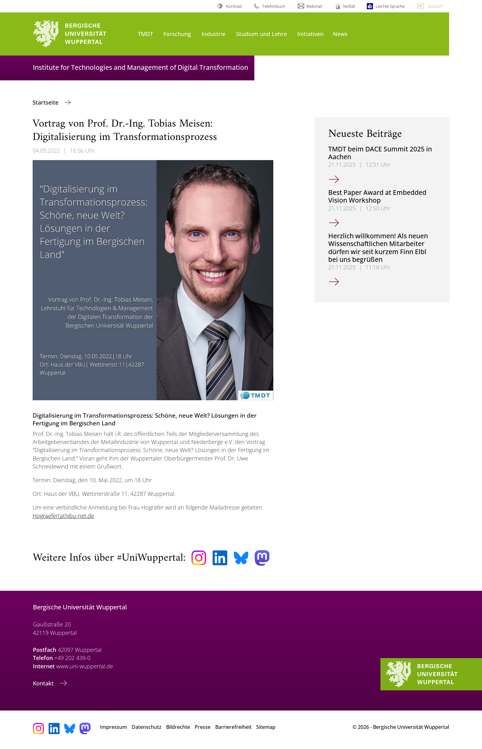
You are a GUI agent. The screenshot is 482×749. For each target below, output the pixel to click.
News (340, 34)
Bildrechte (178, 727)
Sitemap (265, 727)
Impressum (113, 727)
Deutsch (435, 6)
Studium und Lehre (261, 34)
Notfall (349, 6)
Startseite (46, 102)
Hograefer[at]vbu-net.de (63, 515)
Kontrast (234, 6)
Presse (203, 727)
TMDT (145, 34)
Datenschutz (146, 727)
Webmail (314, 6)
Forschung (177, 34)
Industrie (213, 34)
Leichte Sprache (390, 6)
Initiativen (310, 34)
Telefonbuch (273, 6)
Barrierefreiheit (233, 727)
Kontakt (44, 683)
